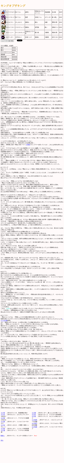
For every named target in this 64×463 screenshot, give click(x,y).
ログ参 (3, 418)
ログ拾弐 (34, 423)
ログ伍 (3, 425)
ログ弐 (3, 414)
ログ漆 (3, 430)
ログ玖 (34, 414)
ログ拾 (34, 416)
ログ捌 (34, 412)
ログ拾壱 (34, 420)
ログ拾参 (34, 427)
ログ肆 (3, 421)
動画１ (3, 435)
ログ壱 (3, 412)
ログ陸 (3, 428)
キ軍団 (28, 144)
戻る (2, 440)
